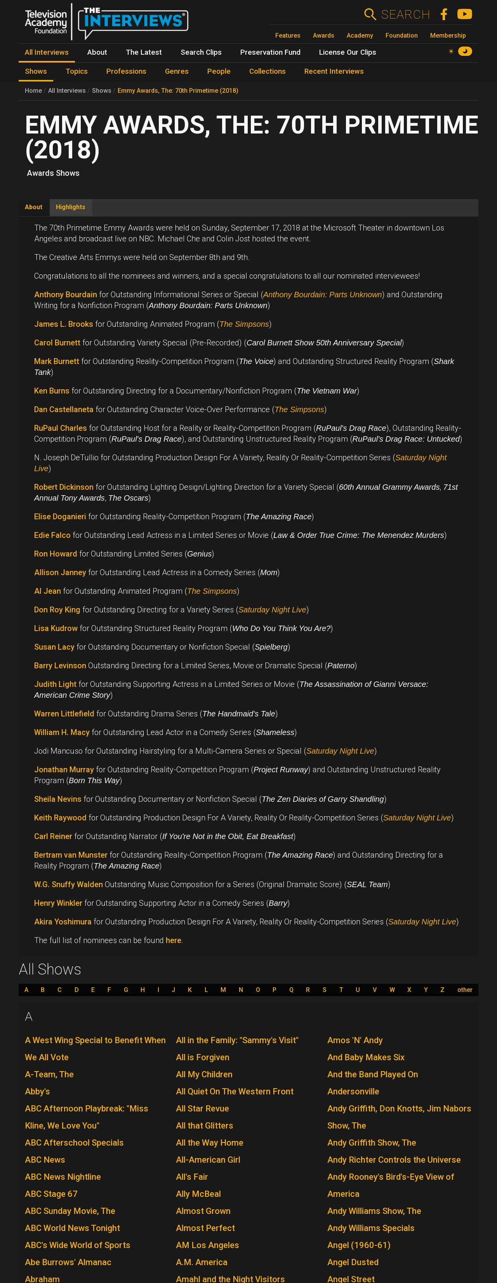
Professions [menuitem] (126, 71)
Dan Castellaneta (64, 409)
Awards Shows (53, 173)
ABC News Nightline (63, 1177)
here (173, 940)
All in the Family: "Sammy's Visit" (237, 1040)
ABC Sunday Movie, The (70, 1211)
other (465, 990)
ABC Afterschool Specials (74, 1143)
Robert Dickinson (64, 487)
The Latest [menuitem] (144, 52)
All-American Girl (208, 1160)
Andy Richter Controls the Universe (394, 1160)
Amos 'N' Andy (355, 1040)
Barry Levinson (60, 665)
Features (288, 35)
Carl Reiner (53, 836)
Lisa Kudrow (56, 628)
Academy (360, 35)
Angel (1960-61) (359, 1245)
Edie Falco (52, 535)
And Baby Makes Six (366, 1057)
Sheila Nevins (58, 799)
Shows (101, 90)
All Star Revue (202, 1108)
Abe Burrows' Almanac (68, 1262)
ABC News (45, 1160)
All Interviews (67, 90)
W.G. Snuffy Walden (68, 884)
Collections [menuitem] (267, 71)
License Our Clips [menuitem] (347, 52)
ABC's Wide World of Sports (77, 1245)
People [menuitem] (219, 71)
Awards (323, 35)
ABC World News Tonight (72, 1228)
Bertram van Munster (71, 855)
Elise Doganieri (60, 516)
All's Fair (192, 1177)
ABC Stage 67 (51, 1194)
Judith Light (55, 684)
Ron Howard (55, 553)
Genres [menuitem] (177, 71)
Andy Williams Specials (371, 1228)
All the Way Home (209, 1143)
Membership (448, 35)
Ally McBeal (198, 1194)
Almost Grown (203, 1211)
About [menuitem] (97, 52)
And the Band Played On (372, 1074)
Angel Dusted (353, 1262)
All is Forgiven (202, 1057)
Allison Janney (60, 572)
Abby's (37, 1091)
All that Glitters (204, 1125)
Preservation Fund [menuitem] (270, 52)
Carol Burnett (57, 342)
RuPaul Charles (60, 428)
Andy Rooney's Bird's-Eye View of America (390, 1185)
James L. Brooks (63, 324)
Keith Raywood (60, 817)
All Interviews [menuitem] (47, 52)
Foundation (402, 35)
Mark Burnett (56, 361)
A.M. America (202, 1262)
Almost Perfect (205, 1228)
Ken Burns (52, 390)
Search (405, 14)
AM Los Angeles (207, 1245)
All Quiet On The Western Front (235, 1091)
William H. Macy (62, 732)
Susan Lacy (54, 647)
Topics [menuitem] (77, 71)
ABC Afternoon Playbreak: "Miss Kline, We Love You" (86, 1117)
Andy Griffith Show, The (371, 1143)
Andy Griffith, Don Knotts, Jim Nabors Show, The (399, 1117)
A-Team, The (49, 1074)
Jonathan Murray (64, 769)
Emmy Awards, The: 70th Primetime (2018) (178, 90)
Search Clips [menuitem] (201, 52)
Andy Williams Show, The (374, 1211)
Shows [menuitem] (36, 71)
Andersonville (353, 1091)
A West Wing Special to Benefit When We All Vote (95, 1048)
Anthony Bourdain (65, 294)
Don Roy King (57, 609)
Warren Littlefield (64, 713)
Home (33, 90)
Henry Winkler (58, 903)
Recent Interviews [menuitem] (334, 71)
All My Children (204, 1074)
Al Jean (47, 591)
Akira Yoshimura (63, 921)
